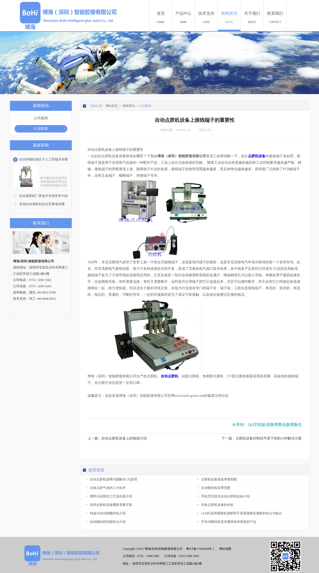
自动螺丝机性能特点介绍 (108, 522)
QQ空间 (255, 425)
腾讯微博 (286, 425)
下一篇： (262, 438)
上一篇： (117, 438)
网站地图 (224, 549)
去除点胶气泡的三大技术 (108, 488)
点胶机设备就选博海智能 (219, 479)
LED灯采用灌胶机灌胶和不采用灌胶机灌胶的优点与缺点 (241, 513)
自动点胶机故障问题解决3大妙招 (113, 479)
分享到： (240, 425)
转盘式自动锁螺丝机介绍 (108, 513)
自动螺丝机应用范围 (215, 488)
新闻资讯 (129, 106)
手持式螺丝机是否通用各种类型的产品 (228, 522)
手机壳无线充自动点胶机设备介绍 (225, 496)
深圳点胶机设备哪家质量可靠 (111, 505)
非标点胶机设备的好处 (217, 505)
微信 (298, 425)
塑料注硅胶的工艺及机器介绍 (111, 496)
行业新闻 (145, 106)
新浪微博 (270, 425)
